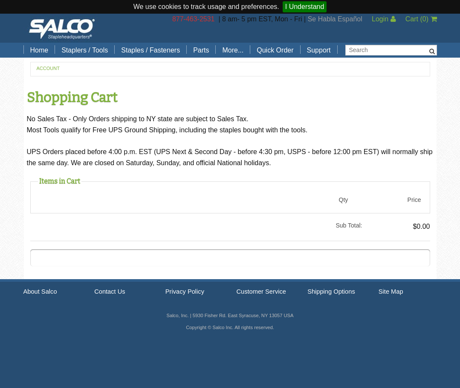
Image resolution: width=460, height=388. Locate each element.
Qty (343, 199)
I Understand (304, 6)
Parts (201, 50)
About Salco (40, 291)
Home (39, 50)
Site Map (391, 291)
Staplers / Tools (84, 50)
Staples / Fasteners (150, 50)
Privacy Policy (184, 291)
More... (232, 50)
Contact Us (109, 291)
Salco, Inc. (61, 28)
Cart (421, 19)
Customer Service (261, 291)
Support (319, 50)
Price (414, 199)
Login (384, 19)
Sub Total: (349, 225)
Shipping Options (331, 291)
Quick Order (275, 50)
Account (48, 68)
